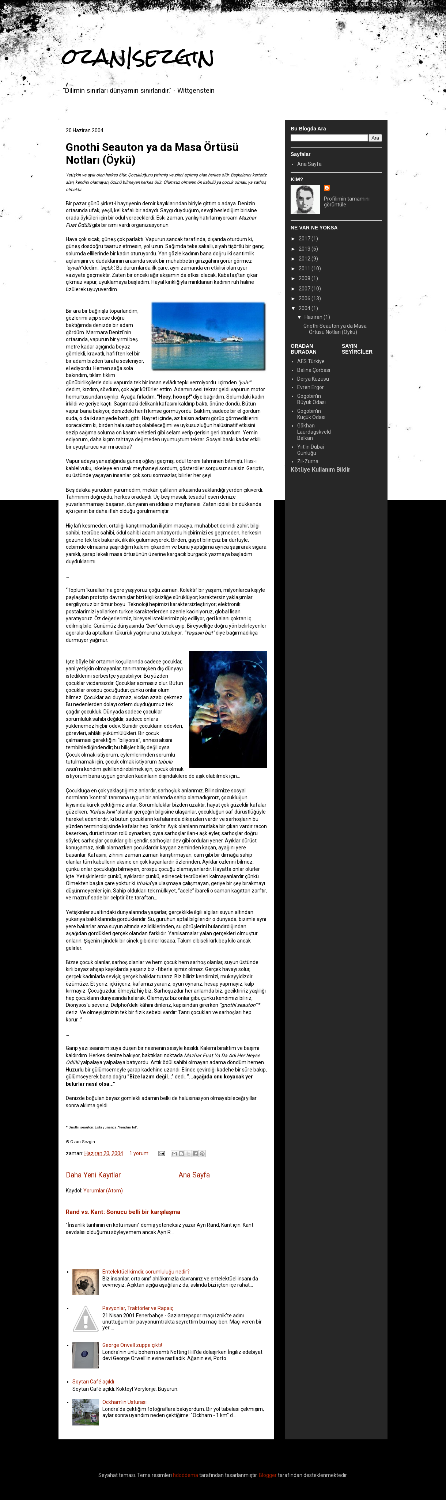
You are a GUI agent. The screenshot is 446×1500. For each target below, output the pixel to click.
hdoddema (185, 1475)
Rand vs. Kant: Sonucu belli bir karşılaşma (123, 1211)
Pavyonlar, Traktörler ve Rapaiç (137, 1308)
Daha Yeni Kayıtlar (93, 1175)
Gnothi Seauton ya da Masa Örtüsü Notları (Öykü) (335, 329)
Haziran (314, 317)
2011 (305, 268)
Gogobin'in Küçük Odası (311, 414)
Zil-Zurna (307, 461)
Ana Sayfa (194, 1175)
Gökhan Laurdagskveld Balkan (314, 432)
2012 (305, 259)
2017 (305, 238)
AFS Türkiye (311, 361)
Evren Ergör (310, 387)
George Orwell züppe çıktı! (132, 1345)
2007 (305, 289)
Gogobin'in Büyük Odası (311, 399)
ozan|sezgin (138, 56)
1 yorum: (140, 1153)
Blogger (268, 1475)
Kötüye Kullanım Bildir (321, 469)
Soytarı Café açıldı (93, 1382)
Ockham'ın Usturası (124, 1402)
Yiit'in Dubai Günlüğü (310, 450)
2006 (305, 298)
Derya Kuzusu (313, 379)
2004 (305, 308)
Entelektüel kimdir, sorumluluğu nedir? (146, 1272)
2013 (305, 249)
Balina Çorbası (313, 370)
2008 (305, 278)
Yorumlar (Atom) (103, 1190)
